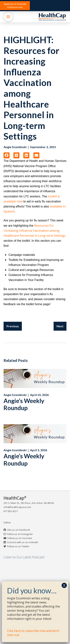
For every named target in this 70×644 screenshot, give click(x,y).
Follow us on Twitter (18, 546)
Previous (13, 326)
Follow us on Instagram (20, 534)
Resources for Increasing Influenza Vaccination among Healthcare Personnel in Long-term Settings (35, 230)
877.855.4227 (11, 511)
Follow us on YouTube (19, 538)
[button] (15, 5)
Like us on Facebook (18, 529)
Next (60, 326)
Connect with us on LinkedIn (22, 542)
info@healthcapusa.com (17, 507)
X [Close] (64, 585)
